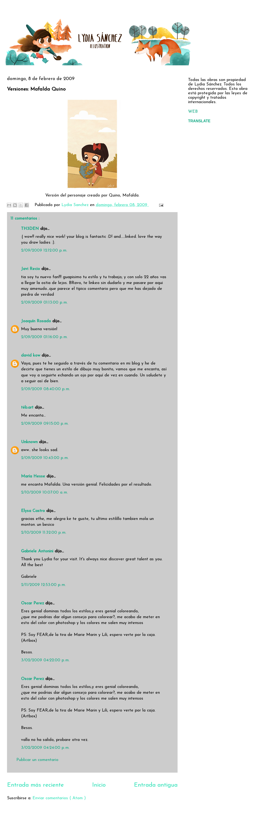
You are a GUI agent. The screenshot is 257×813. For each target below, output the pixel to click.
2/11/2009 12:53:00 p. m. (43, 585)
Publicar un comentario (37, 760)
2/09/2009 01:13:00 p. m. (44, 302)
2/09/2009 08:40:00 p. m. (45, 389)
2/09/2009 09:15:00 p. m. (44, 423)
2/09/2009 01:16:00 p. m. (44, 337)
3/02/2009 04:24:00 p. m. (45, 748)
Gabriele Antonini (38, 551)
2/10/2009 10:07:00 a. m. (44, 492)
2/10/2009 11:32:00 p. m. (43, 532)
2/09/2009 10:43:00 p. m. (44, 458)
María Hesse (33, 476)
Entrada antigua (156, 785)
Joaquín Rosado (36, 321)
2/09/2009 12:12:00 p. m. (44, 250)
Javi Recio (31, 269)
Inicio (99, 785)
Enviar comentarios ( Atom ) (59, 798)
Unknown (30, 442)
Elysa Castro (33, 511)
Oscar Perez (33, 603)
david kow (31, 355)
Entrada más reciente (35, 785)
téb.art (28, 407)
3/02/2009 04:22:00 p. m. (45, 660)
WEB (193, 111)
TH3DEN (30, 229)
